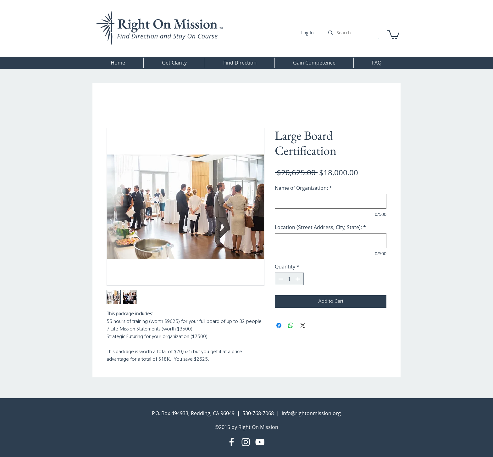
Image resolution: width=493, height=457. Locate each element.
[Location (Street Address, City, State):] (330, 240)
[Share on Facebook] (279, 325)
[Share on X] (303, 325)
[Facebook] (231, 442)
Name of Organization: (303, 187)
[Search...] (351, 32)
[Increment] (298, 279)
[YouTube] (259, 442)
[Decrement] (280, 279)
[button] (393, 34)
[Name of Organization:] (330, 201)
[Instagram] (245, 442)
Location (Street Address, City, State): (320, 227)
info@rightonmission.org (311, 413)
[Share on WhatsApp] (291, 325)
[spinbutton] (289, 279)
